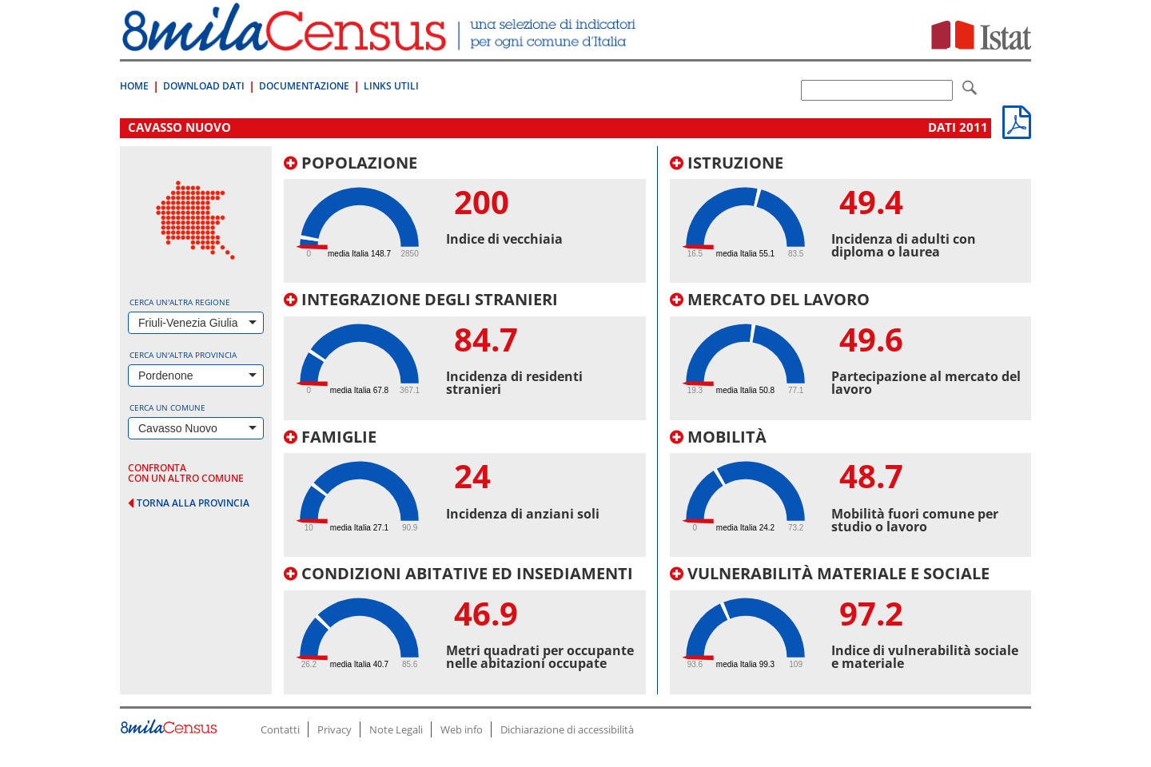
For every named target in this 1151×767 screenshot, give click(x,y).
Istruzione (726, 162)
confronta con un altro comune (186, 473)
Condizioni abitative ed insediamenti (458, 573)
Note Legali (396, 729)
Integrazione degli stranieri (421, 299)
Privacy (334, 729)
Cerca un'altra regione (179, 302)
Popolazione (350, 162)
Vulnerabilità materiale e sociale (830, 573)
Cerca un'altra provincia (183, 354)
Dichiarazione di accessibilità (567, 729)
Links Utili (391, 86)
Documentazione (304, 86)
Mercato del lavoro (770, 299)
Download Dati (204, 86)
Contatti (280, 729)
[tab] (465, 219)
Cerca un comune (167, 407)
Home (134, 86)
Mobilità (718, 436)
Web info (461, 729)
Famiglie (330, 436)
